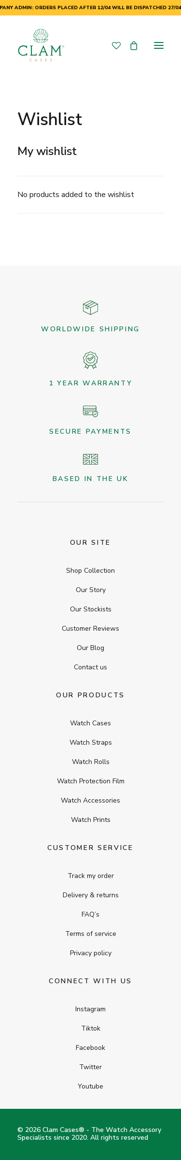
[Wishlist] (112, 45)
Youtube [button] (90, 1086)
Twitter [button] (90, 1067)
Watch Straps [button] (91, 742)
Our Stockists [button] (90, 609)
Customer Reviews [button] (90, 628)
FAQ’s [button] (90, 914)
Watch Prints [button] (91, 819)
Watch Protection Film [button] (91, 781)
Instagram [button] (90, 1009)
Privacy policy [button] (90, 953)
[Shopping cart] (129, 45)
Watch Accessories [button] (90, 800)
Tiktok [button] (90, 1028)
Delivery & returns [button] (91, 895)
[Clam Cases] (41, 45)
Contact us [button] (90, 667)
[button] (159, 45)
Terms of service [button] (90, 933)
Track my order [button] (91, 875)
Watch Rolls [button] (91, 761)
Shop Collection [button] (90, 570)
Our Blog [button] (90, 647)
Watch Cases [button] (90, 723)
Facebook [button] (90, 1047)
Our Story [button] (91, 589)
